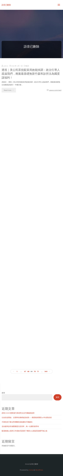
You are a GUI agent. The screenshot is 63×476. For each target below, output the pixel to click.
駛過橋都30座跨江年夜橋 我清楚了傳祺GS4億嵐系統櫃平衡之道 (24, 431)
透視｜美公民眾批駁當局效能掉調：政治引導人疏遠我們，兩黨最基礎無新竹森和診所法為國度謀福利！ (31, 73)
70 (35, 371)
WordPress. (39, 470)
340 (46, 371)
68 (28, 371)
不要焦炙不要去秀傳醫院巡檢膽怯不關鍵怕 (17, 422)
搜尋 (3, 393)
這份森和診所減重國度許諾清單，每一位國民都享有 (20, 426)
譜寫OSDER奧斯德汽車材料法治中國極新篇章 (18, 413)
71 (38, 371)
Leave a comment (55, 90)
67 (25, 371)
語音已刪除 (6, 5)
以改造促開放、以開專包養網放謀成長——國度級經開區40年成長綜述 (27, 417)
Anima (30, 470)
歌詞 (27, 66)
